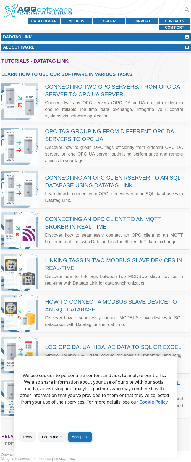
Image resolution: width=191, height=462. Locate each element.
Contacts (174, 21)
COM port (174, 27)
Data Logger (44, 21)
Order (109, 21)
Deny (27, 437)
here (7, 444)
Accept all (80, 437)
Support (141, 21)
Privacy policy (64, 458)
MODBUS (76, 21)
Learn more (52, 437)
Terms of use (41, 458)
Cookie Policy (153, 402)
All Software (18, 47)
